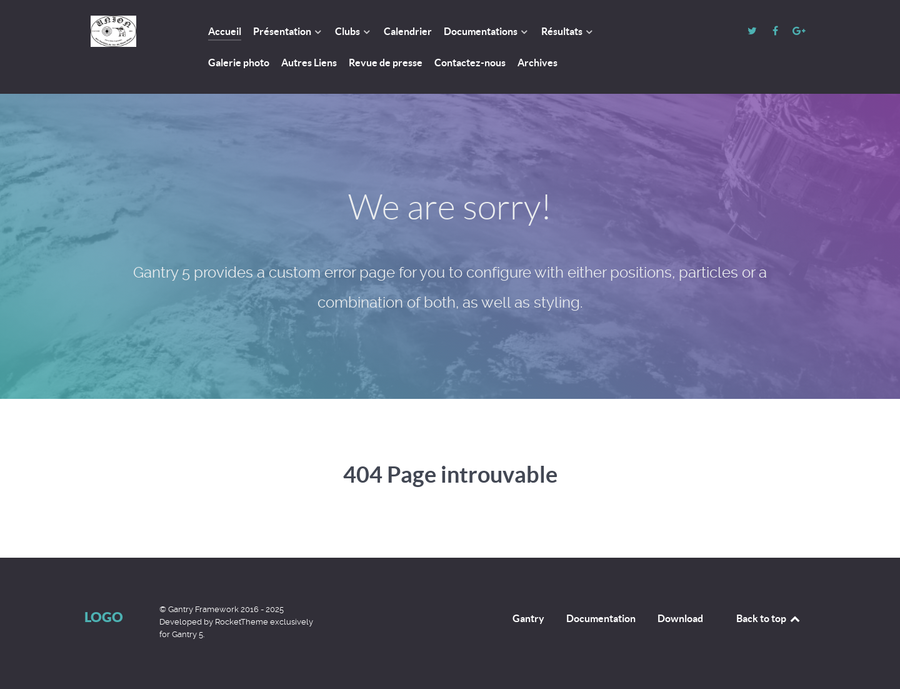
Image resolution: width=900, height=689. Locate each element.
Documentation (601, 618)
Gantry (528, 618)
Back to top (768, 618)
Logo (103, 617)
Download (680, 618)
